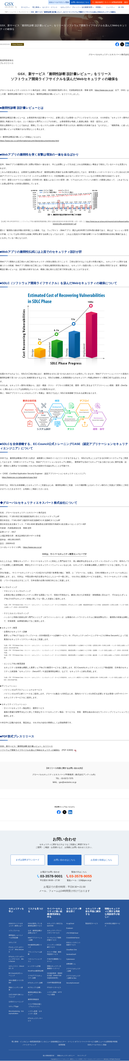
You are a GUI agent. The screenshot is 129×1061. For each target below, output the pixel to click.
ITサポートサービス (54, 988)
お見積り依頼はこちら (102, 860)
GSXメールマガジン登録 (59, 2)
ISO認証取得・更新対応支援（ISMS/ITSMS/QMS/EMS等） (54, 976)
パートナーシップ (29, 1045)
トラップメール (14, 931)
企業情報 (108, 1042)
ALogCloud (70, 924)
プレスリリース (23, 12)
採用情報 (61, 1045)
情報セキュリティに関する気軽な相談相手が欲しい (112, 913)
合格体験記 (55, 1042)
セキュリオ (12, 943)
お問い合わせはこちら (80, 2)
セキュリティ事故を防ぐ (73, 910)
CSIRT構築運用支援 (54, 983)
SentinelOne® (71, 954)
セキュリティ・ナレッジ (70, 7)
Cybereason (70, 959)
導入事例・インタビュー (21, 1042)
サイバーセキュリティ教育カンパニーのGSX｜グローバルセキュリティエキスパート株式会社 (83, 1059)
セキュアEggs (14, 1007)
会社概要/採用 (87, 7)
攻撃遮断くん (71, 964)
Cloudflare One (71, 950)
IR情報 (98, 7)
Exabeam (69, 928)
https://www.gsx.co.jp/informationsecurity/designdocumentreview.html (29, 141)
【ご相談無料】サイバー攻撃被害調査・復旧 (110, 2)
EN (122, 7)
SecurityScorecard (72, 983)
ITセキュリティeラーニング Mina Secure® (16, 950)
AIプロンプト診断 (34, 988)
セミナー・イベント (50, 7)
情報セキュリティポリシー (66, 1056)
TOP (6, 12)
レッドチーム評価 (34, 966)
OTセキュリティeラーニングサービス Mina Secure (16, 959)
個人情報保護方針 (48, 1056)
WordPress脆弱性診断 (35, 971)
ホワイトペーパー (81, 1042)
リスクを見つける (35, 910)
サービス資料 (93, 1042)
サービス (24, 7)
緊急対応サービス (91, 924)
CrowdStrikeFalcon (73, 938)
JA (119, 7)
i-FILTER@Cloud (72, 933)
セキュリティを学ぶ (16, 910)
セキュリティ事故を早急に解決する (93, 912)
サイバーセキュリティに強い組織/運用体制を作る (54, 913)
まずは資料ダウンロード (27, 860)
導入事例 (35, 7)
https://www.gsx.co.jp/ (104, 90)
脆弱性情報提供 (33, 1000)
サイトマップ (81, 1056)
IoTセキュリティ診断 (35, 983)
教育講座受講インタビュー (40, 1042)
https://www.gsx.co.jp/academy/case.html (19, 477)
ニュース (109, 7)
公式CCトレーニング (16, 1002)
